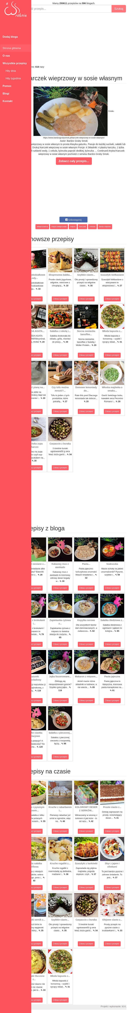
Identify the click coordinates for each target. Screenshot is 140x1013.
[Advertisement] (85, 39)
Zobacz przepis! (46, 299)
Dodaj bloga (10, 36)
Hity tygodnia (12, 78)
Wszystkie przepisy (15, 63)
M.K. (136, 1006)
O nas (6, 55)
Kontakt (8, 101)
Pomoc (7, 86)
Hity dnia (9, 70)
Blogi (6, 93)
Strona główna (12, 48)
